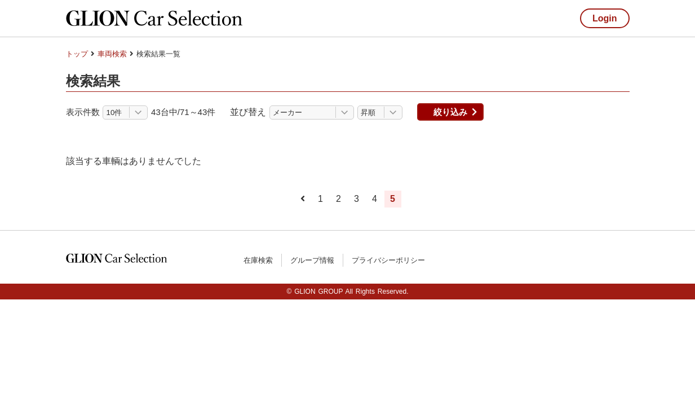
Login (604, 18)
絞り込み (450, 112)
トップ (77, 54)
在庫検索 (258, 260)
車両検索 (112, 54)
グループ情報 (312, 260)
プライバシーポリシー (388, 260)
